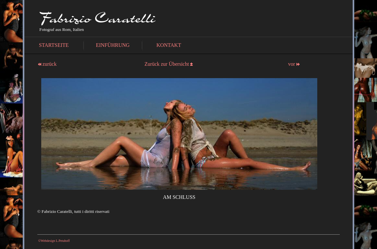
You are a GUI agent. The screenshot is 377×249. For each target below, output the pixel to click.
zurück (47, 64)
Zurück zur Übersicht (167, 64)
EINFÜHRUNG (113, 45)
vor (293, 64)
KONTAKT (169, 45)
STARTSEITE (54, 45)
